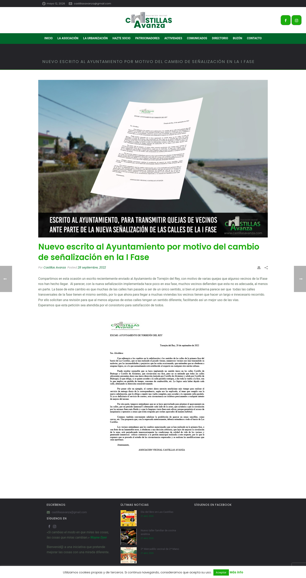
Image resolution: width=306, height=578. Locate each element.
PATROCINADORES (147, 38)
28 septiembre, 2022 (92, 267)
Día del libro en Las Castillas (157, 511)
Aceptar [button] (221, 572)
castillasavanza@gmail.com (92, 3)
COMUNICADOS (197, 38)
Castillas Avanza (54, 267)
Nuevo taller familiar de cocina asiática (158, 532)
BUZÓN (237, 38)
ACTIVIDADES (173, 38)
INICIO (48, 38)
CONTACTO (254, 38)
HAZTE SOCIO (121, 38)
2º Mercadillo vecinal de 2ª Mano (160, 548)
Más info (236, 572)
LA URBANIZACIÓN (95, 38)
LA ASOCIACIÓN (67, 38)
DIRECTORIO (220, 38)
